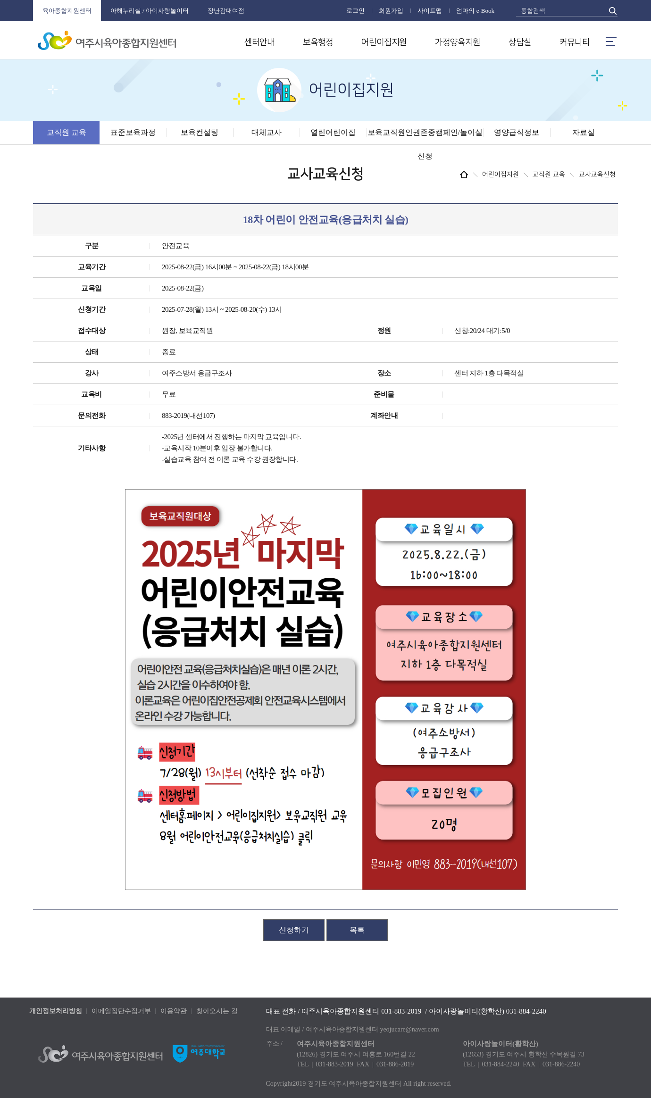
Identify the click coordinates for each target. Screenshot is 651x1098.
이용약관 (173, 1011)
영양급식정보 (516, 132)
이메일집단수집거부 (121, 1011)
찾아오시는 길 (217, 1011)
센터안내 (259, 42)
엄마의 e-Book (475, 10)
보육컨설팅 (199, 132)
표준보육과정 (133, 132)
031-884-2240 (526, 1011)
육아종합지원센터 (67, 10)
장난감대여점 (226, 10)
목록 (357, 930)
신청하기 (294, 930)
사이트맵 (429, 10)
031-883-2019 (401, 1011)
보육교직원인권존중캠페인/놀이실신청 (425, 144)
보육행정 (318, 42)
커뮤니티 (574, 42)
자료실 (583, 132)
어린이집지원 (384, 42)
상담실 (520, 42)
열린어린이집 (333, 132)
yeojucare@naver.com (409, 1029)
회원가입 (391, 10)
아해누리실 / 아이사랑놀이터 (149, 10)
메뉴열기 (611, 41)
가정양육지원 (457, 42)
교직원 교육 (66, 132)
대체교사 (266, 132)
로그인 (355, 10)
